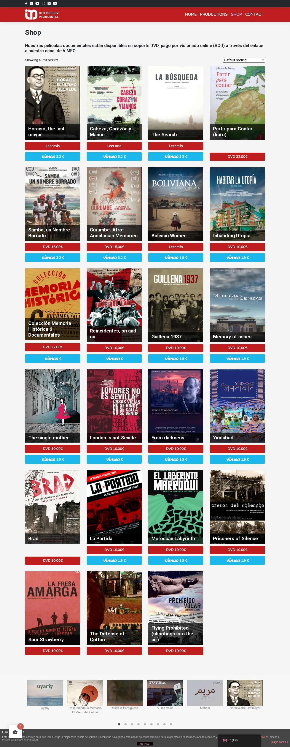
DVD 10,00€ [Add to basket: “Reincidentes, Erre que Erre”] (114, 348)
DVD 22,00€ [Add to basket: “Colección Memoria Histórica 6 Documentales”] (52, 347)
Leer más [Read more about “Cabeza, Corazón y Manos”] (114, 146)
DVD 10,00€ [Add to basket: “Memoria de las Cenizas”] (237, 348)
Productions (214, 14)
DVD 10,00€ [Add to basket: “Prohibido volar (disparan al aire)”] (176, 651)
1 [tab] (119, 724)
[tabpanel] (45, 699)
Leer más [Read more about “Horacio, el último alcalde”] (53, 146)
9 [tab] (171, 724)
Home (190, 14)
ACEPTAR (144, 744)
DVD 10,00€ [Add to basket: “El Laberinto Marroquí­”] (176, 550)
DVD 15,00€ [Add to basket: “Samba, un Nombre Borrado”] (52, 247)
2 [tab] (125, 724)
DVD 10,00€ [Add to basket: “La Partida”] (114, 550)
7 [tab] (158, 724)
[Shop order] (244, 60)
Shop (236, 14)
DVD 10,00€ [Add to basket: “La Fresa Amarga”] (52, 651)
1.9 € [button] (175, 257)
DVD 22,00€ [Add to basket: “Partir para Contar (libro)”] (237, 156)
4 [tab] (138, 724)
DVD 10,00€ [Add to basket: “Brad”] (52, 560)
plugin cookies (279, 742)
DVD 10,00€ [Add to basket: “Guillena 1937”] (176, 348)
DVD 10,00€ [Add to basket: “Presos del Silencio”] (237, 550)
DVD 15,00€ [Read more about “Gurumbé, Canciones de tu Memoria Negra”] (114, 247)
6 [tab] (151, 724)
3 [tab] (132, 724)
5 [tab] (145, 724)
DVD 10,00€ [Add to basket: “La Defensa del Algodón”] (114, 651)
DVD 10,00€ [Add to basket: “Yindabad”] (237, 448)
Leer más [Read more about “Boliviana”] (176, 247)
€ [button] (52, 358)
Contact (254, 14)
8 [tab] (164, 724)
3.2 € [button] (52, 156)
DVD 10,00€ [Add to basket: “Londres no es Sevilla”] (114, 448)
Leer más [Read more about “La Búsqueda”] (176, 146)
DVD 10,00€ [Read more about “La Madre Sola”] (52, 448)
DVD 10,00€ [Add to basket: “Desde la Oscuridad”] (176, 448)
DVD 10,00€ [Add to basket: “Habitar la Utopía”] (237, 247)
